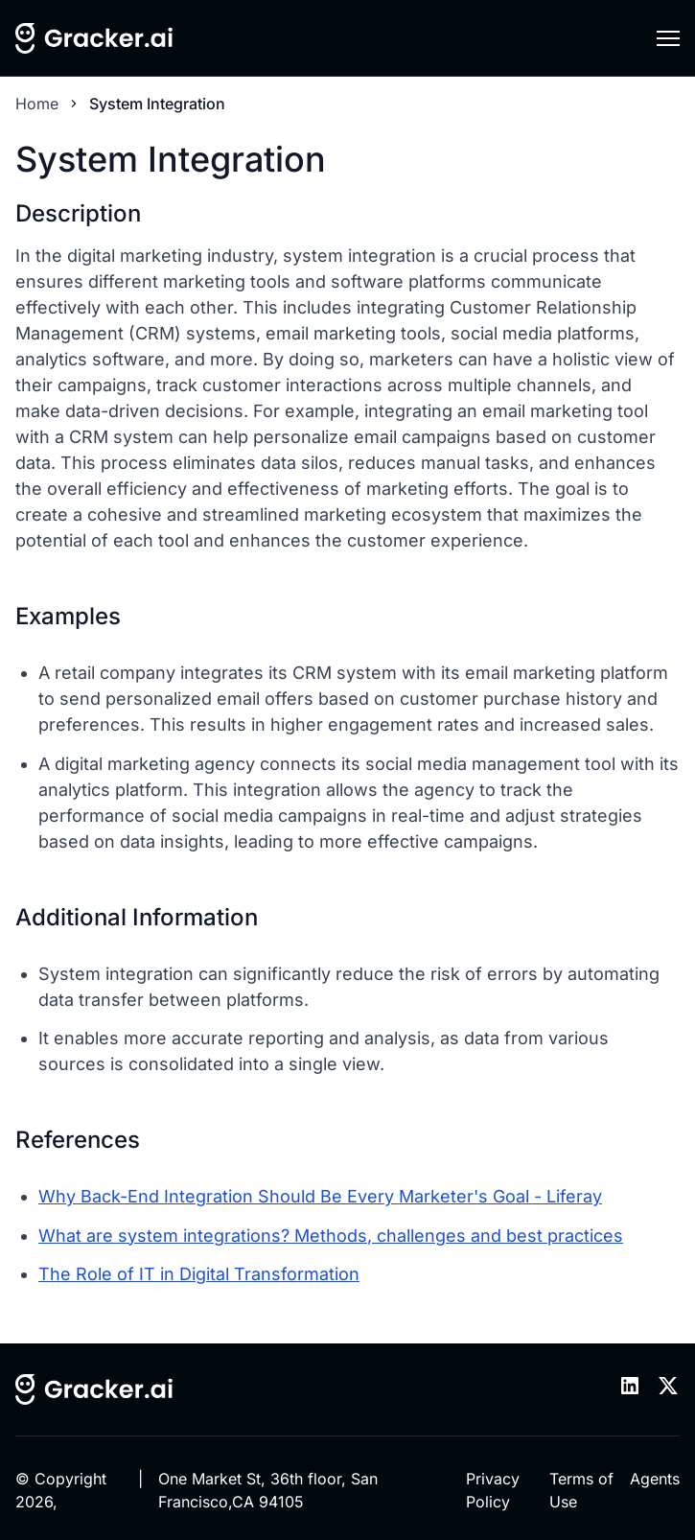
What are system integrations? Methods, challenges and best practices (330, 1235)
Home (36, 103)
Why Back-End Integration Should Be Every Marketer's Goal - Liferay (320, 1196)
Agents (655, 1478)
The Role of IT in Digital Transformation (198, 1274)
